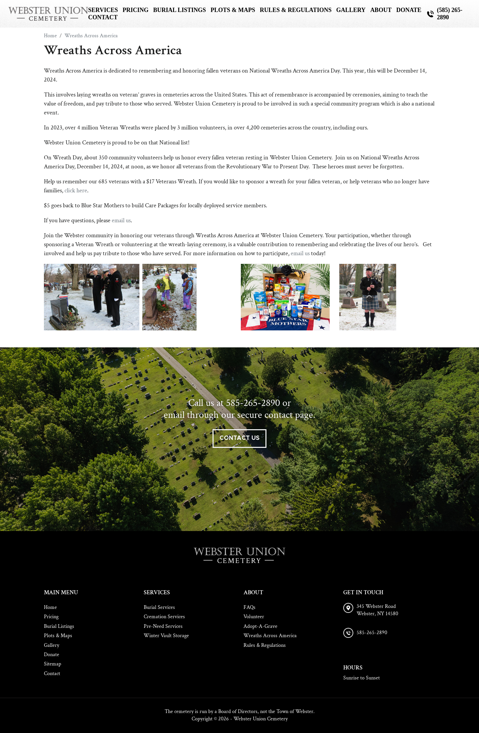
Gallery (351, 10)
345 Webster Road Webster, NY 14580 (377, 610)
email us (121, 220)
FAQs (249, 607)
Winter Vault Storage (166, 635)
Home (50, 607)
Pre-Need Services (163, 626)
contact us (239, 438)
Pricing (135, 10)
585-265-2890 (253, 403)
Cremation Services (164, 616)
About (381, 10)
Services (103, 10)
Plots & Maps (233, 10)
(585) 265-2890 (449, 14)
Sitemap (52, 663)
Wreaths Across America (270, 635)
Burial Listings (179, 10)
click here (76, 190)
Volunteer (253, 616)
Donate (408, 10)
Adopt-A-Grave (260, 626)
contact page (288, 415)
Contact (103, 17)
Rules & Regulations (296, 10)
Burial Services (159, 607)
